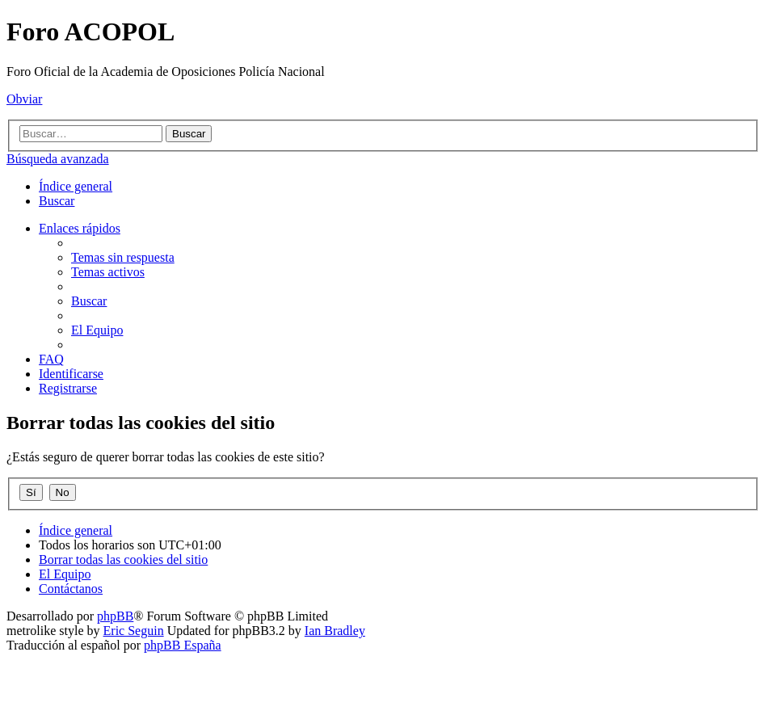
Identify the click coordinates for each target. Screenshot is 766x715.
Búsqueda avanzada (57, 159)
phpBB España (182, 645)
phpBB (115, 616)
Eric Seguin (133, 630)
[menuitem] (56, 201)
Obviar (24, 99)
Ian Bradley (335, 630)
